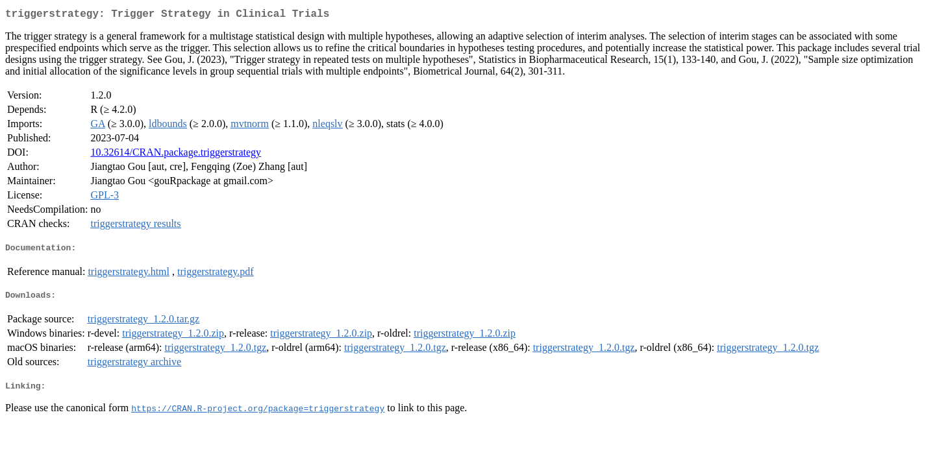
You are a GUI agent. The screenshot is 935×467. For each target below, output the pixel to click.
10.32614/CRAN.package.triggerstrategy (175, 154)
